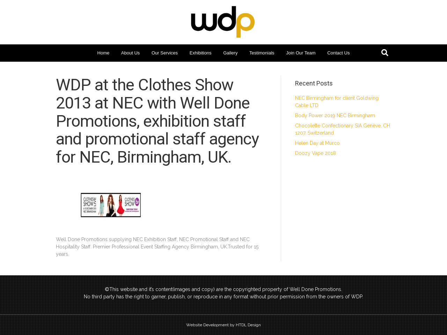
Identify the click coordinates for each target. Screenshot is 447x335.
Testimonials (261, 52)
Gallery (230, 52)
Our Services (165, 52)
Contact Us (338, 52)
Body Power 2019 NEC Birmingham (335, 115)
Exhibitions (201, 52)
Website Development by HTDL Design (223, 324)
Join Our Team (300, 52)
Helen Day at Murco (317, 143)
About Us (130, 52)
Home (103, 52)
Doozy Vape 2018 (315, 153)
